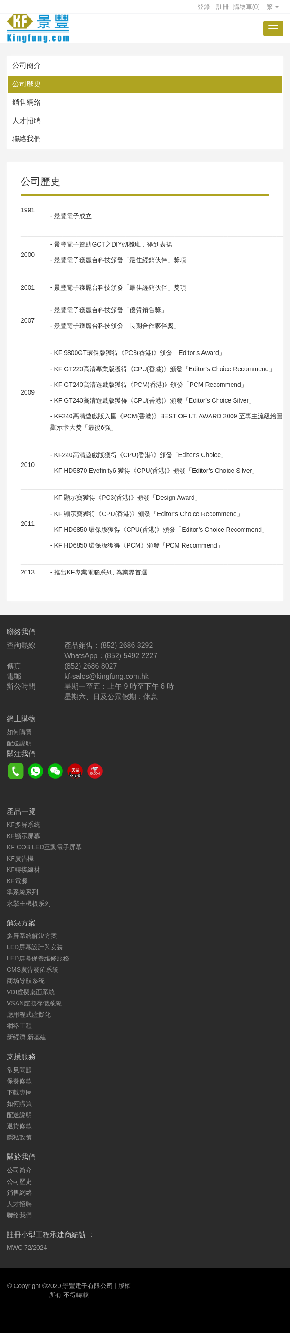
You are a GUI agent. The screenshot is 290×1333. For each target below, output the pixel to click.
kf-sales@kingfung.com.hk (106, 676)
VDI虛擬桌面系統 (31, 992)
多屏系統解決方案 (32, 935)
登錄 (203, 6)
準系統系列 (22, 892)
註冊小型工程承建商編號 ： (51, 1235)
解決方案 (21, 923)
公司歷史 (26, 84)
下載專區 (19, 1092)
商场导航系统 (26, 980)
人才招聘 (26, 121)
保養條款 (19, 1081)
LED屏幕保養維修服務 (38, 958)
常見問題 (19, 1069)
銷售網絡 (26, 102)
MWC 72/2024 (27, 1247)
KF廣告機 (20, 858)
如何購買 (19, 732)
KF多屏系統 (23, 824)
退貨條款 (19, 1126)
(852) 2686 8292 (126, 645)
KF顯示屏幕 (23, 835)
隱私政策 (19, 1137)
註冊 (222, 6)
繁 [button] (273, 6)
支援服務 (21, 1056)
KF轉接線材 (23, 869)
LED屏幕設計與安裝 (35, 947)
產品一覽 (21, 811)
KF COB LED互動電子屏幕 (44, 847)
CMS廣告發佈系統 (32, 969)
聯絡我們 (26, 139)
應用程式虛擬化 (29, 1014)
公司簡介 (26, 65)
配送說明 (19, 743)
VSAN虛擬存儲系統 (34, 1003)
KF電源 (17, 880)
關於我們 (21, 1157)
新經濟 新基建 (26, 1037)
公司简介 (19, 1170)
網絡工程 (19, 1025)
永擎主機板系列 (29, 903)
